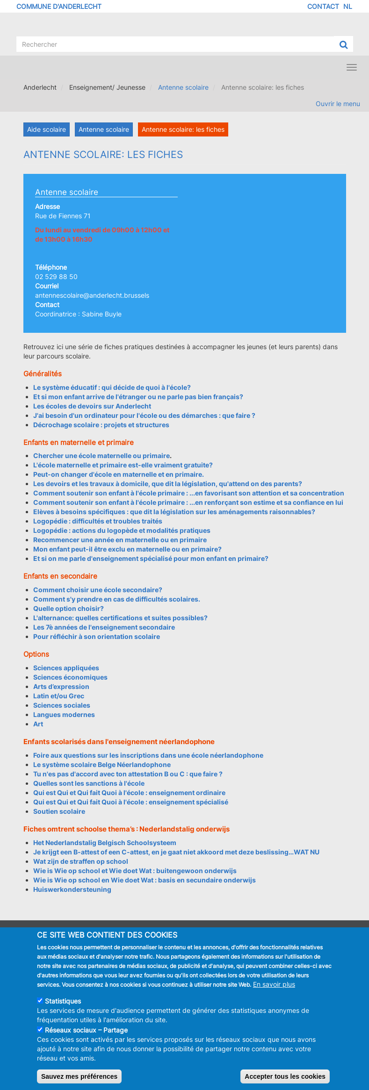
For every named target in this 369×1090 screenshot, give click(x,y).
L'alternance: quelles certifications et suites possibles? (120, 618)
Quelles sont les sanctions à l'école (89, 783)
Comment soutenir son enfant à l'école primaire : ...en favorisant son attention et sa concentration (188, 493)
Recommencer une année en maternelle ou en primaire (120, 540)
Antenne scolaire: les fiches (183, 129)
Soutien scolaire (59, 811)
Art (38, 724)
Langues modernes (64, 714)
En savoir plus (274, 993)
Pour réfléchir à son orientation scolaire (96, 636)
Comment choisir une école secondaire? (97, 590)
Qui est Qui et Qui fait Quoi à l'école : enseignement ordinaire (129, 792)
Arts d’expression (61, 686)
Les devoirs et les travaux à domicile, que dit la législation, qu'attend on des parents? (167, 484)
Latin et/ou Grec (58, 696)
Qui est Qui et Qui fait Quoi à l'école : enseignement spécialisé (130, 802)
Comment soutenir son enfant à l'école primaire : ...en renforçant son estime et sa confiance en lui (188, 502)
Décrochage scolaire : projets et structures (101, 425)
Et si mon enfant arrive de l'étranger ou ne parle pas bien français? (138, 397)
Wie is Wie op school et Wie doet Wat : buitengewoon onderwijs (135, 871)
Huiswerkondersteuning (72, 889)
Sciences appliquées (66, 668)
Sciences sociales (61, 705)
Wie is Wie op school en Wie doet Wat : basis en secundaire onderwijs (144, 880)
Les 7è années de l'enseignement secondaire (104, 627)
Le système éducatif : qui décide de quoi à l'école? (112, 387)
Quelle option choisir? (68, 608)
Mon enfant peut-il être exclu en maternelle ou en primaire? (127, 549)
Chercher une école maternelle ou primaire (101, 455)
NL (347, 6)
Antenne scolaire (183, 87)
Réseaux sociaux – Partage (86, 1039)
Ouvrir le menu (338, 104)
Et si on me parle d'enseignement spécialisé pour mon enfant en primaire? (150, 558)
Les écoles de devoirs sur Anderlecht (92, 406)
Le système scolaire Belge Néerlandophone (102, 764)
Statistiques (63, 1010)
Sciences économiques (70, 677)
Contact (323, 6)
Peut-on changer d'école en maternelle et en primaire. (118, 474)
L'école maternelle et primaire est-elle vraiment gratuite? (123, 465)
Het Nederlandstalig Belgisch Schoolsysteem (104, 842)
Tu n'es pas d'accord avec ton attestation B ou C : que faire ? (128, 774)
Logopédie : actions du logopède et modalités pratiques (121, 530)
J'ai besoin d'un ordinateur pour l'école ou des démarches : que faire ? (144, 415)
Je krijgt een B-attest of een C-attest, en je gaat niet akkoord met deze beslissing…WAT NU (176, 852)
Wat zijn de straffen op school (80, 861)
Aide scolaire (46, 129)
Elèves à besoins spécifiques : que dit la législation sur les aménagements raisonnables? (174, 512)
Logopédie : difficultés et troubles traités (97, 521)
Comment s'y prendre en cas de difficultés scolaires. (116, 599)
